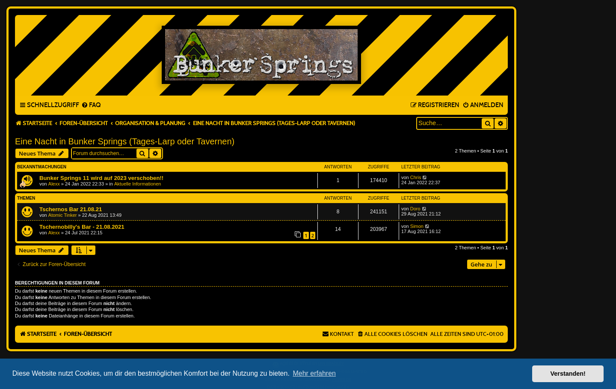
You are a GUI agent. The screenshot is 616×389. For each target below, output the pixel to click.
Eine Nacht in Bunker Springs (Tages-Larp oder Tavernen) (124, 141)
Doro (415, 208)
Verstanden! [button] (568, 373)
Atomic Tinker (62, 215)
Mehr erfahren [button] (314, 373)
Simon (417, 226)
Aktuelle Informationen (137, 183)
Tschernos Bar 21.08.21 (70, 209)
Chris (415, 177)
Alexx (54, 183)
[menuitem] (91, 105)
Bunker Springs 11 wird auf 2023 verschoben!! (101, 178)
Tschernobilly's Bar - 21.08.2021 (81, 227)
